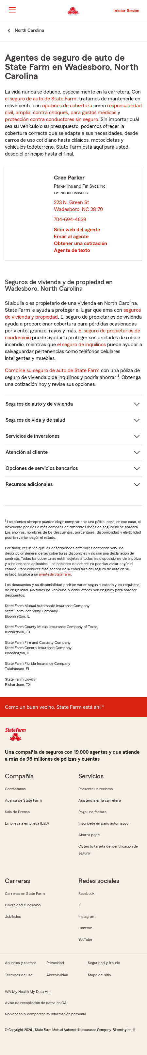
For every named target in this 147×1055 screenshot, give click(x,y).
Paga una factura (92, 812)
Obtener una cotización (80, 243)
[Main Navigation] (12, 10)
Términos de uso (18, 975)
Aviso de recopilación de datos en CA (36, 1003)
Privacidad (55, 963)
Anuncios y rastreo (20, 963)
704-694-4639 (70, 219)
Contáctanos (15, 789)
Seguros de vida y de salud (35, 420)
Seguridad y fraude (104, 963)
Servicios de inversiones (32, 436)
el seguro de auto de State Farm (40, 98)
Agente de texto (72, 250)
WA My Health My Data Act (28, 992)
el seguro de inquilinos (81, 344)
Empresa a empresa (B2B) (27, 823)
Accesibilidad (57, 975)
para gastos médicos (93, 112)
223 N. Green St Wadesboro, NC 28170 (79, 206)
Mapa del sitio (99, 975)
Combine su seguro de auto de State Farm (52, 370)
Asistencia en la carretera (99, 800)
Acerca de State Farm (23, 800)
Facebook (86, 894)
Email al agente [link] (71, 236)
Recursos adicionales (29, 484)
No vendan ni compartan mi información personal (45, 1014)
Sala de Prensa (17, 812)
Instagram (86, 916)
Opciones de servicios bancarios (42, 468)
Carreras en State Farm (25, 894)
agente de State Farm (55, 574)
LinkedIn (85, 928)
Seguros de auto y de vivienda (39, 404)
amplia (23, 112)
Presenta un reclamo (95, 789)
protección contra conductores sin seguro (51, 119)
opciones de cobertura (67, 105)
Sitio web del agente (77, 229)
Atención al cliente (27, 452)
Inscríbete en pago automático (103, 823)
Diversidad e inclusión (23, 905)
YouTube (85, 939)
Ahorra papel (89, 835)
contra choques (50, 112)
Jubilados (13, 916)
